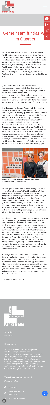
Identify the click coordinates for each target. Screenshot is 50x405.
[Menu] (45, 7)
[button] (4, 401)
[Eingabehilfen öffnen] (45, 393)
